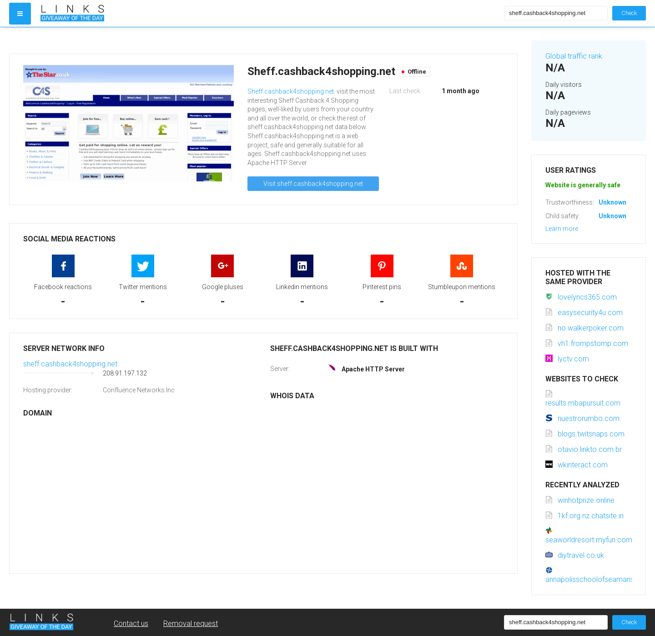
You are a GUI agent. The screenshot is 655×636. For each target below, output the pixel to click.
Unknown (612, 202)
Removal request (190, 623)
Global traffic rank (573, 56)
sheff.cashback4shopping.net (70, 364)
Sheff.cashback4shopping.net (290, 91)
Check (629, 13)
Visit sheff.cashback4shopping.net (313, 183)
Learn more (561, 228)
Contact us (131, 623)
